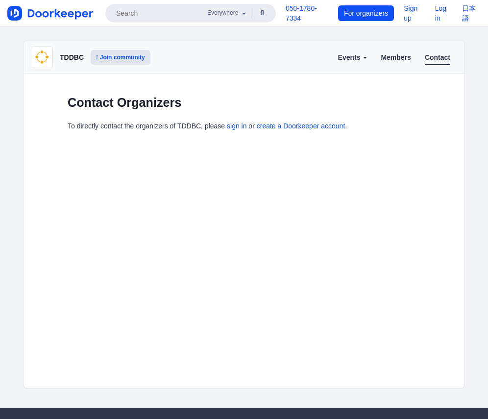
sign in (236, 126)
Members (396, 57)
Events (352, 57)
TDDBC (72, 57)
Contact (437, 57)
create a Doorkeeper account (301, 126)
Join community (120, 57)
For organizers (366, 13)
